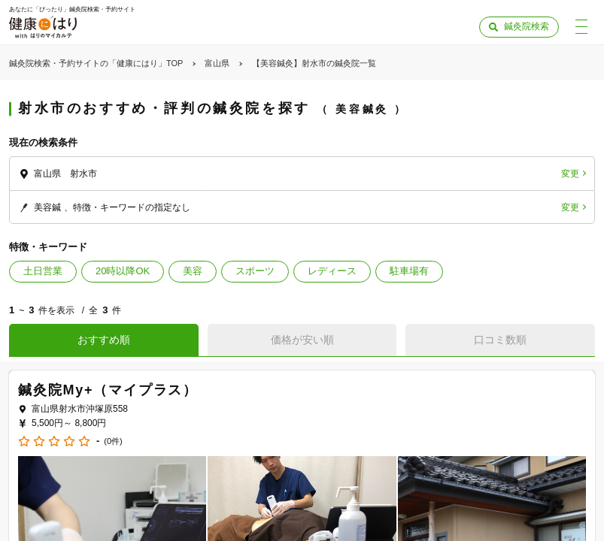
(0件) (113, 441)
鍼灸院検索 (526, 26)
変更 (570, 173)
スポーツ (255, 271)
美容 (192, 271)
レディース (332, 271)
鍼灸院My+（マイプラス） (108, 389)
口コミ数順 (500, 340)
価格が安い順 (302, 340)
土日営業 (42, 271)
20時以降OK (123, 271)
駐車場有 (409, 271)
